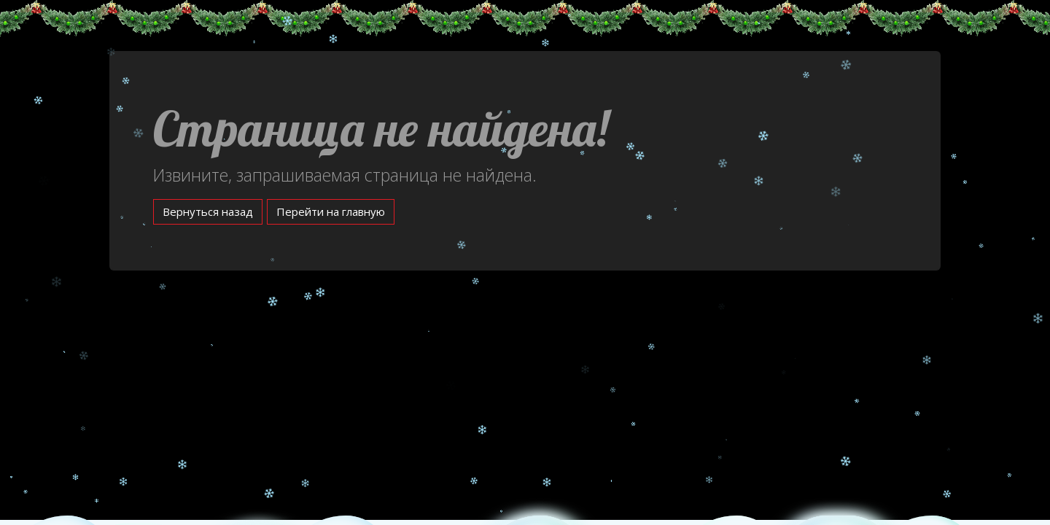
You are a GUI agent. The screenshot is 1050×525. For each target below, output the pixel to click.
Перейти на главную (330, 211)
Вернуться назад (208, 211)
